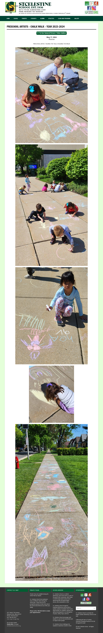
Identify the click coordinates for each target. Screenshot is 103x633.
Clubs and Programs (64, 18)
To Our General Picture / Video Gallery (52, 33)
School (16, 18)
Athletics (51, 18)
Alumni (42, 18)
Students (33, 18)
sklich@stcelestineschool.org (14, 625)
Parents (24, 18)
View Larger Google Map (13, 619)
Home (8, 18)
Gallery (76, 18)
